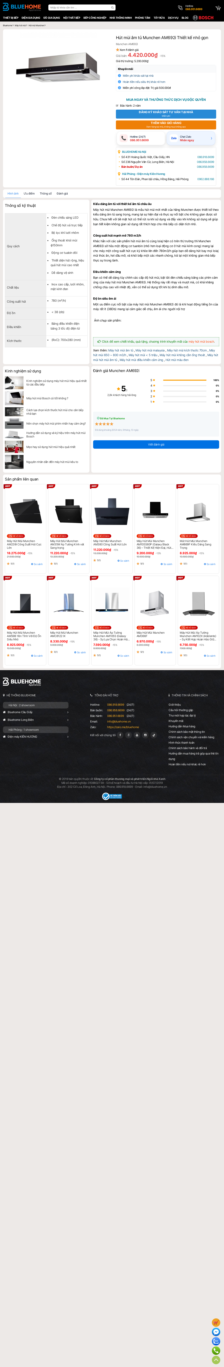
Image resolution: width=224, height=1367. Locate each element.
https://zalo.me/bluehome (123, 727)
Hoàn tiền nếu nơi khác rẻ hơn (187, 765)
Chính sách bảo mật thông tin (187, 732)
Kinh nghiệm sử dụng (22, 371)
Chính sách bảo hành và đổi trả (188, 748)
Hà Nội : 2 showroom (21, 706)
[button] (105, 37)
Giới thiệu (175, 705)
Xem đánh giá (131, 50)
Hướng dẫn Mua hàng (182, 727)
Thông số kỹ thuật (19, 206)
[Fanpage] (120, 735)
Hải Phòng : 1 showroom (23, 730)
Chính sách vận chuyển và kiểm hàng (192, 738)
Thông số (45, 194)
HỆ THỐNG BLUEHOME (20, 696)
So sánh (37, 564)
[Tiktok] (153, 735)
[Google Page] (128, 735)
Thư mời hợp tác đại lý (182, 716)
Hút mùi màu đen (171, 360)
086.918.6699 (204, 157)
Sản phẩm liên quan (21, 480)
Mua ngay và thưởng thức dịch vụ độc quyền (166, 100)
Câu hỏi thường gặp (181, 710)
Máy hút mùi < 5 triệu (137, 355)
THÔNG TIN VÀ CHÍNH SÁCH (190, 696)
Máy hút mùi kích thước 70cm (187, 351)
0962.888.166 (204, 179)
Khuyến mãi (128, 69)
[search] (112, 7)
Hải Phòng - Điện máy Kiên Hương (146, 174)
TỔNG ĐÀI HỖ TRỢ (106, 696)
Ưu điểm (28, 194)
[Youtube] (137, 735)
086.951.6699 (115, 716)
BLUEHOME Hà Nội (137, 152)
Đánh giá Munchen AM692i (116, 371)
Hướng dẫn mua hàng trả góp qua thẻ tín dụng (194, 756)
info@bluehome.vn (118, 722)
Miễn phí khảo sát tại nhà (140, 75)
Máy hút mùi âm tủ (120, 351)
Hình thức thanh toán (182, 743)
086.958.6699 (204, 162)
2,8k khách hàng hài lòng (112, 395)
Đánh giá (61, 194)
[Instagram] (145, 735)
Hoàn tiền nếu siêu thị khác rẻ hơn (146, 82)
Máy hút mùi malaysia (150, 351)
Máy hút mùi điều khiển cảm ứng (135, 360)
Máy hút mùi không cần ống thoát (177, 355)
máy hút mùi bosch (201, 342)
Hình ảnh (12, 194)
